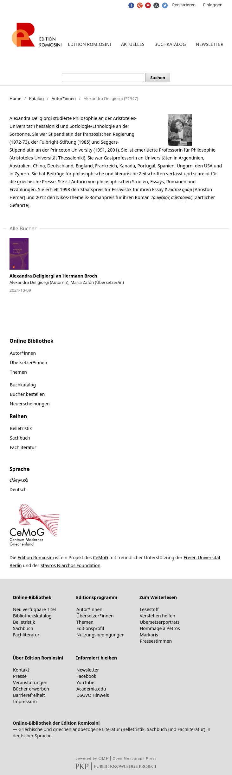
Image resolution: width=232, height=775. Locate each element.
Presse (20, 676)
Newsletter (209, 44)
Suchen (157, 77)
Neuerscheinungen (30, 404)
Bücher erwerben (31, 689)
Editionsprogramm (96, 597)
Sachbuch (20, 438)
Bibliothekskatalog (32, 616)
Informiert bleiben (96, 658)
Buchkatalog (170, 44)
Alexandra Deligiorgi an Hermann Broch (53, 276)
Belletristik (21, 428)
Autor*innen (64, 98)
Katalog (36, 98)
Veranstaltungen (30, 682)
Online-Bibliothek (32, 597)
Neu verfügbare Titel (34, 609)
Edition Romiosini (89, 44)
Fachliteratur (23, 447)
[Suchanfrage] (103, 77)
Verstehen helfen (157, 616)
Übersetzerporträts (159, 622)
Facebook (86, 676)
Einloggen (212, 5)
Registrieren (184, 5)
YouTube (85, 682)
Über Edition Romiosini (38, 658)
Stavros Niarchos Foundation (70, 565)
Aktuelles (133, 44)
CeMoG (100, 557)
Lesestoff (149, 609)
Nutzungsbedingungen (100, 635)
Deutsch (18, 489)
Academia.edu (91, 689)
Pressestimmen (156, 641)
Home (15, 98)
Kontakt (21, 670)
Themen (18, 372)
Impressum (25, 701)
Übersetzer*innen (28, 362)
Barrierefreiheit (29, 695)
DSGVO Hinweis (92, 695)
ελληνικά (19, 480)
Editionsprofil (90, 628)
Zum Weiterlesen (158, 597)
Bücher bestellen (27, 394)
